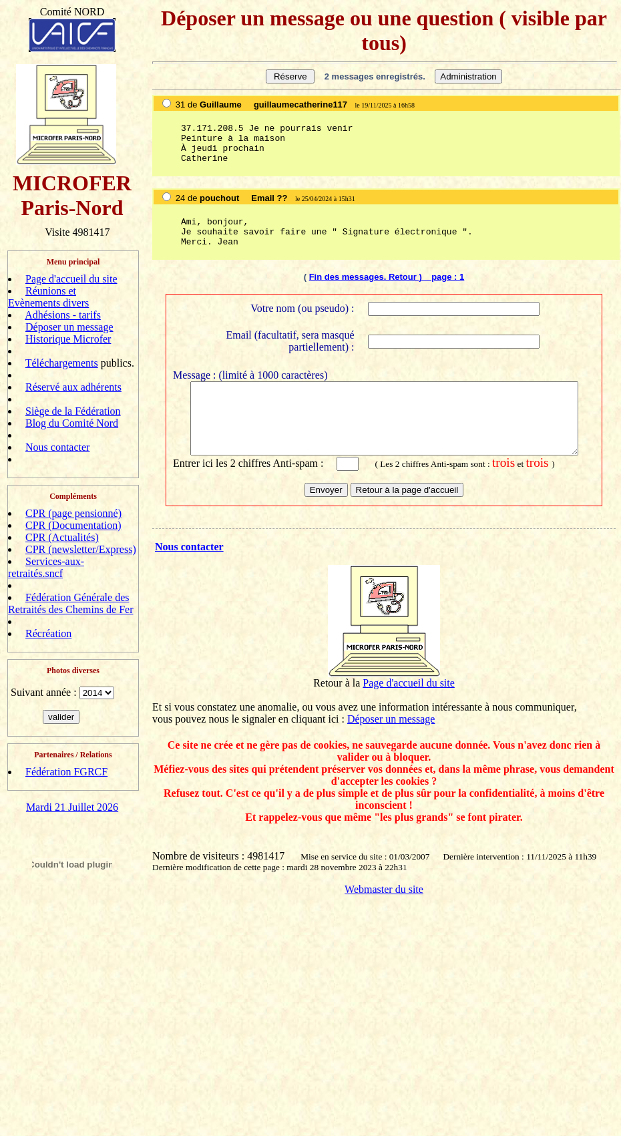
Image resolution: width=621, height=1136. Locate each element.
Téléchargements (61, 363)
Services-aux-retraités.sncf (46, 567)
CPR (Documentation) (73, 525)
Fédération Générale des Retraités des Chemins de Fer (71, 603)
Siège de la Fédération (73, 411)
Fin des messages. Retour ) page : (384, 277)
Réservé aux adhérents (73, 387)
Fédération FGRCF (66, 771)
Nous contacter (57, 447)
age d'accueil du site (412, 692)
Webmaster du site (384, 898)
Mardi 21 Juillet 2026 (72, 807)
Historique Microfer (68, 339)
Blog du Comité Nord (71, 423)
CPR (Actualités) (62, 537)
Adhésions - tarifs (63, 315)
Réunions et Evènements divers (48, 297)
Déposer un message (69, 327)
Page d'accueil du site (71, 279)
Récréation (48, 633)
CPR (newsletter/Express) (80, 549)
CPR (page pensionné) (73, 513)
